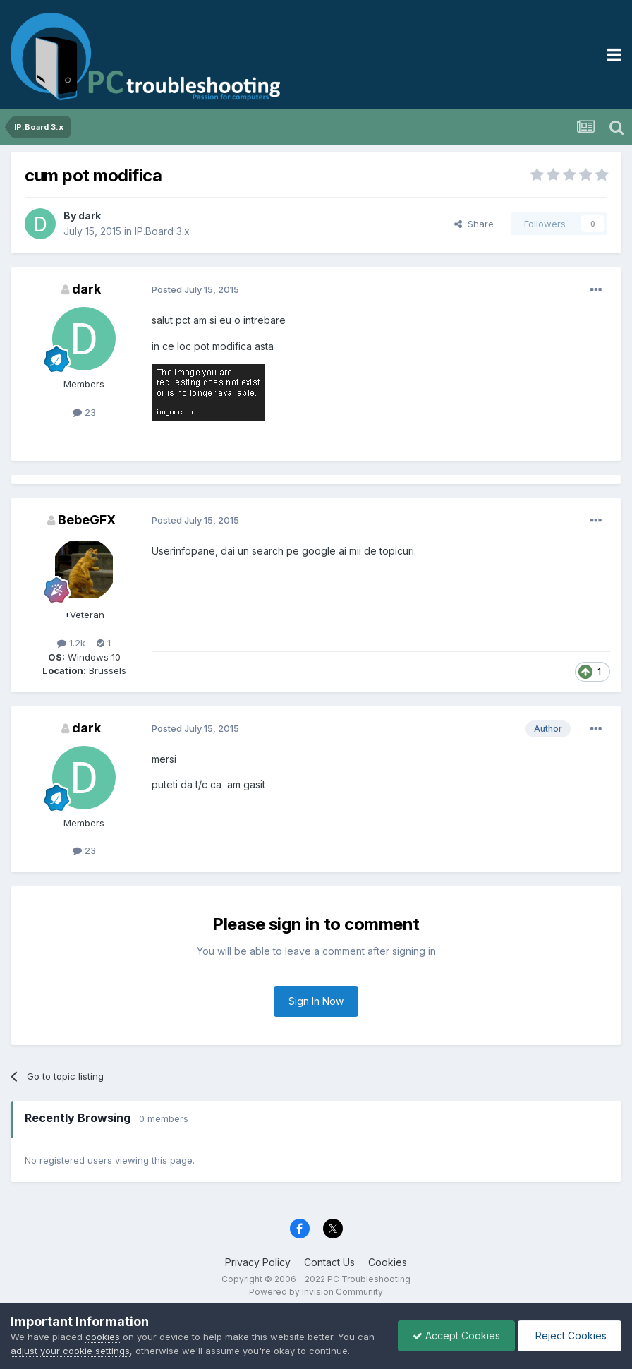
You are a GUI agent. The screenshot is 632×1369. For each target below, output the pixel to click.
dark (89, 216)
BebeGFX (87, 519)
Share (474, 223)
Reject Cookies (570, 1335)
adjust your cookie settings (70, 1350)
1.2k (71, 643)
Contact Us (329, 1262)
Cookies (387, 1262)
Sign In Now (316, 1001)
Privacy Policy (258, 1262)
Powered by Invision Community (316, 1291)
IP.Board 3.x (162, 231)
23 (84, 412)
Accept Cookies (456, 1335)
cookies (102, 1336)
